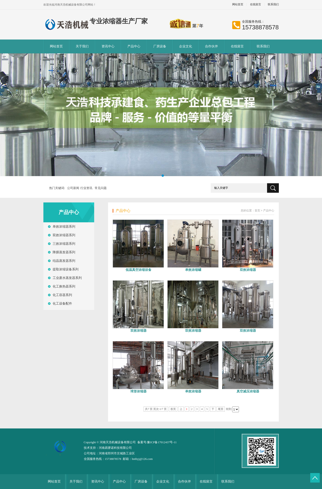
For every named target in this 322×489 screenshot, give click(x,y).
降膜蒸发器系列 (64, 252)
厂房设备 (159, 46)
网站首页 (237, 4)
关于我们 (82, 46)
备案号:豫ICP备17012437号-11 (157, 442)
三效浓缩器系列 (64, 243)
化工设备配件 (62, 303)
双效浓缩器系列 (64, 235)
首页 (257, 210)
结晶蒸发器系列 (64, 261)
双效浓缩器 (248, 270)
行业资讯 (86, 188)
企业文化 (185, 46)
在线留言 (255, 4)
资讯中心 (108, 46)
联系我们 (273, 4)
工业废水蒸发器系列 (67, 278)
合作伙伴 (211, 46)
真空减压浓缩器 (248, 391)
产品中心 (133, 46)
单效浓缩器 (193, 391)
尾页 (220, 409)
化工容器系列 (62, 295)
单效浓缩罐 (193, 270)
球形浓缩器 (138, 391)
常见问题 (101, 188)
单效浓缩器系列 (64, 226)
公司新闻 (73, 188)
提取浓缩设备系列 (65, 269)
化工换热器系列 (64, 286)
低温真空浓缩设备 (138, 270)
